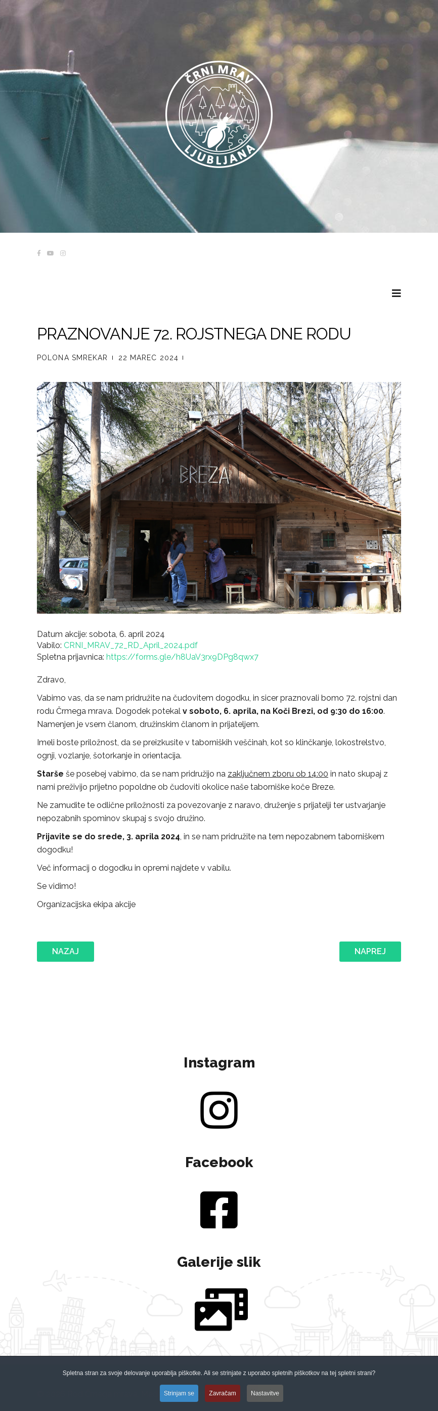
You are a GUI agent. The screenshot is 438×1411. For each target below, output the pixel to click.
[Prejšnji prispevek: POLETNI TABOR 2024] (65, 952)
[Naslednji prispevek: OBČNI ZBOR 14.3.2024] (370, 952)
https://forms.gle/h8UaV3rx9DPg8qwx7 (182, 657)
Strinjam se (179, 1401)
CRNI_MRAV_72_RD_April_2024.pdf (131, 645)
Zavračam (222, 1401)
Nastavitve (265, 1401)
